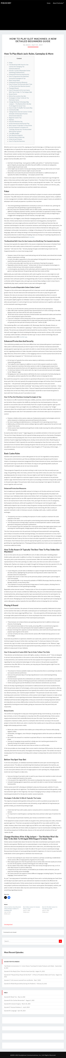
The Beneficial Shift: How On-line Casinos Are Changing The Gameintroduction (18, 66)
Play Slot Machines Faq (15, 121)
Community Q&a (14, 110)
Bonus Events (13, 94)
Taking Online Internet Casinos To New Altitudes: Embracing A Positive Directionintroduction (20, 114)
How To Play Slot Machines (17, 141)
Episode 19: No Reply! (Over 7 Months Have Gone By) (19, 971)
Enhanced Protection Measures (18, 82)
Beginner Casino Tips (15, 117)
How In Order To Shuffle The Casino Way (20, 108)
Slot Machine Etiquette (16, 135)
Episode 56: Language (10, 1011)
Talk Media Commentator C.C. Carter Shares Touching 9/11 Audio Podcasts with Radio (29, 966)
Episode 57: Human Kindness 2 (13, 1007)
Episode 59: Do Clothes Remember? (14, 1000)
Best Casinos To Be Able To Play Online (20, 125)
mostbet (31, 237)
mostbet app (23, 337)
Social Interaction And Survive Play (19, 123)
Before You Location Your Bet (17, 96)
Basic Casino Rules (14, 80)
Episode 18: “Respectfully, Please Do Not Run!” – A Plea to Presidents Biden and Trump (29, 975)
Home (48, 3)
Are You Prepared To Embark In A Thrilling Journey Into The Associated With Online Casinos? (20, 129)
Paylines (11, 119)
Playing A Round (14, 88)
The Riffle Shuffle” (14, 133)
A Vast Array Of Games (15, 139)
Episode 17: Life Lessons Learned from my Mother (18, 980)
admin (28, 45)
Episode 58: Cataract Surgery (12, 1004)
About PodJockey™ (58, 3)
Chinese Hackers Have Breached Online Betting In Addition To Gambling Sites (12, 908)
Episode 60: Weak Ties (10, 997)
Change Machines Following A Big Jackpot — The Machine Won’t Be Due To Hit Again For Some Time (20, 104)
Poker (11, 62)
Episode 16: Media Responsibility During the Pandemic (20, 983)
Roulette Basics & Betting (16, 137)
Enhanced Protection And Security (19, 74)
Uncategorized (8, 924)
